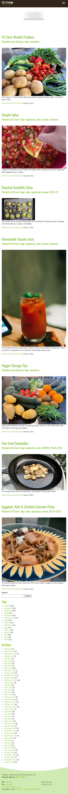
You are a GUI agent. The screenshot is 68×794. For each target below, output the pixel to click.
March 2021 (8, 721)
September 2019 (10, 760)
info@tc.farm (8, 782)
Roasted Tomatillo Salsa (17, 187)
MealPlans (8, 625)
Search (4, 593)
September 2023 (10, 654)
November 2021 (10, 702)
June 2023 (8, 661)
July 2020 (7, 740)
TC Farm (18, 789)
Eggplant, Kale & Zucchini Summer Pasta (28, 506)
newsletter (35, 41)
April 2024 (8, 649)
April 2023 (8, 666)
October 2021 (9, 704)
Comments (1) (17, 227)
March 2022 (8, 695)
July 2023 (7, 659)
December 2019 (10, 755)
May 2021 (7, 716)
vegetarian (30, 119)
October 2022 (9, 678)
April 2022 (8, 692)
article (6, 613)
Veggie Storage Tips (14, 365)
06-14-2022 (55, 511)
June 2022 (8, 687)
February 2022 (9, 697)
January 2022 (9, 699)
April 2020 (8, 745)
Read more (6, 103)
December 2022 (10, 675)
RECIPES (46, 448)
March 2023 (8, 668)
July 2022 (7, 685)
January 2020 (9, 752)
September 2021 (10, 707)
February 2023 (9, 671)
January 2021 (9, 726)
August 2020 (9, 738)
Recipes (7, 623)
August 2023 (9, 656)
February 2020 (9, 750)
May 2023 (7, 663)
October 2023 (9, 651)
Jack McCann (17, 41)
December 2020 (10, 728)
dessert (7, 632)
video (6, 639)
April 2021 (8, 719)
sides (38, 119)
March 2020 (8, 748)
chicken (7, 630)
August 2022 (9, 683)
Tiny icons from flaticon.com (11, 787)
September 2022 (10, 680)
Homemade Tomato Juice (18, 239)
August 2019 (9, 762)
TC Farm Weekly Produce (18, 37)
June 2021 (8, 714)
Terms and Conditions (32, 789)
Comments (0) (17, 103)
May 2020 (7, 743)
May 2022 (7, 690)
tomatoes (54, 119)
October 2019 (9, 757)
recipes (45, 119)
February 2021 (9, 724)
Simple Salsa (10, 115)
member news (9, 618)
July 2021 (7, 711)
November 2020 (10, 731)
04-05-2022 (56, 448)
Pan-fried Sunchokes (15, 443)
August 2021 (9, 709)
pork (5, 637)
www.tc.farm (8, 784)
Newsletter (8, 615)
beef (5, 635)
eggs (6, 627)
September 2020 (10, 736)
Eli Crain (15, 119)
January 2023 (9, 673)
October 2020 (9, 733)
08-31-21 (54, 192)
